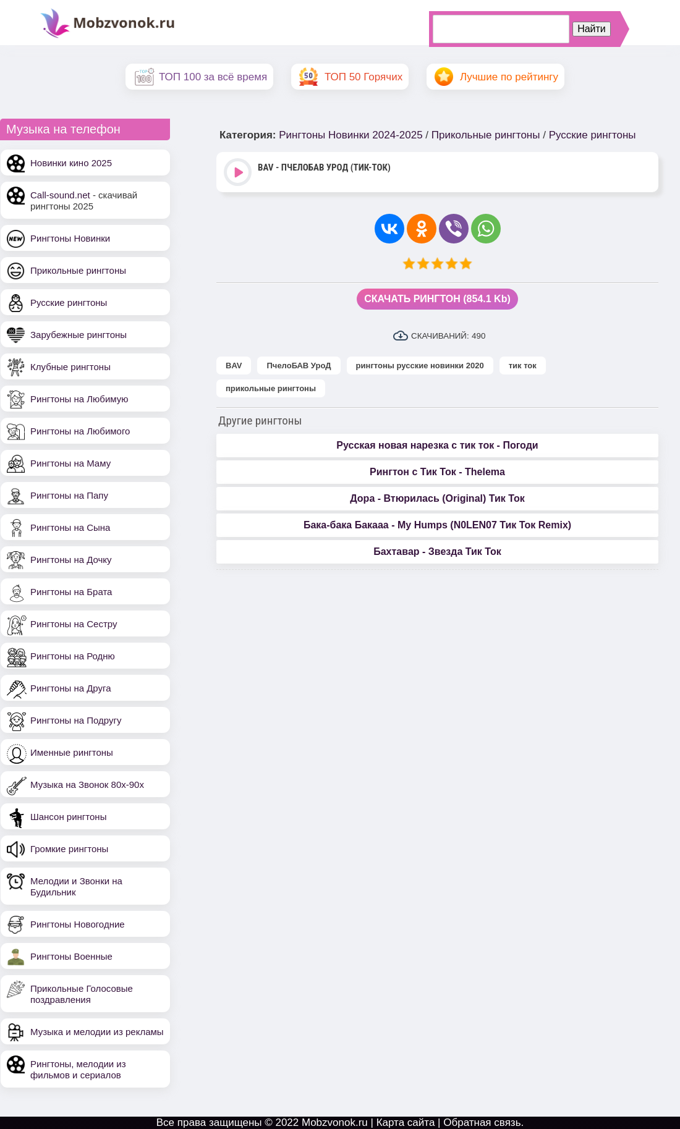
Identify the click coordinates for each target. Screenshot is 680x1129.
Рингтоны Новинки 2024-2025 (350, 135)
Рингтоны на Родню (72, 656)
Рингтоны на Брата (71, 591)
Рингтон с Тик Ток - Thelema (437, 472)
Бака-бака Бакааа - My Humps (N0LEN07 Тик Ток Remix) (437, 525)
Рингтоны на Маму (70, 463)
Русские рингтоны (68, 302)
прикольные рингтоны (271, 388)
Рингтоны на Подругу (75, 720)
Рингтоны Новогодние (77, 924)
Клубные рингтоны (70, 367)
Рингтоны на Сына (70, 527)
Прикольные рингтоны (78, 270)
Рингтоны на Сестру (73, 624)
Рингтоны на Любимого (80, 431)
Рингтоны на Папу (69, 495)
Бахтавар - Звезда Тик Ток (437, 551)
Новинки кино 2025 (71, 163)
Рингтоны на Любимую (79, 399)
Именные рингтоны (71, 752)
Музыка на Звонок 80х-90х (87, 784)
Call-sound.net (60, 195)
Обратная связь (482, 1122)
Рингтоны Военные (71, 956)
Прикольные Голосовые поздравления (81, 994)
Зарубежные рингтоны (78, 334)
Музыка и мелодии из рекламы (97, 1031)
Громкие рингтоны (69, 849)
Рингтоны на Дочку (71, 559)
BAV (234, 365)
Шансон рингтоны (68, 816)
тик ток (523, 365)
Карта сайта (405, 1122)
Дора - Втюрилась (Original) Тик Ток (437, 498)
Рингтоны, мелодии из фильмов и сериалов (78, 1069)
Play (239, 173)
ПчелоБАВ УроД (298, 365)
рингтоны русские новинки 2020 (420, 365)
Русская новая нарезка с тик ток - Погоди (437, 445)
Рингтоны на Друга (70, 688)
